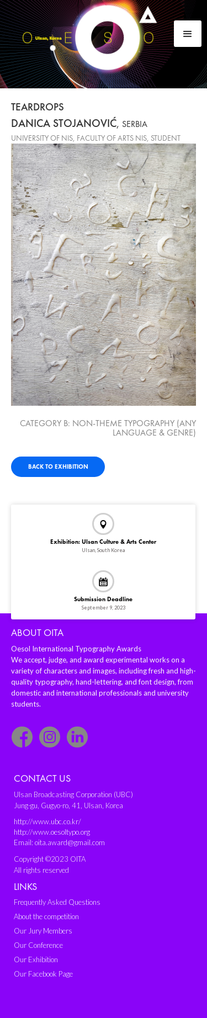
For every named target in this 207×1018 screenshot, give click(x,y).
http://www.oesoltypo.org (52, 832)
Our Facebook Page (43, 973)
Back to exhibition (58, 466)
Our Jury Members (43, 930)
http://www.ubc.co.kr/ (47, 821)
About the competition (46, 916)
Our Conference (38, 945)
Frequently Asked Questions (57, 902)
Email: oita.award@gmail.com (59, 842)
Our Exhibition (36, 959)
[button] (187, 33)
